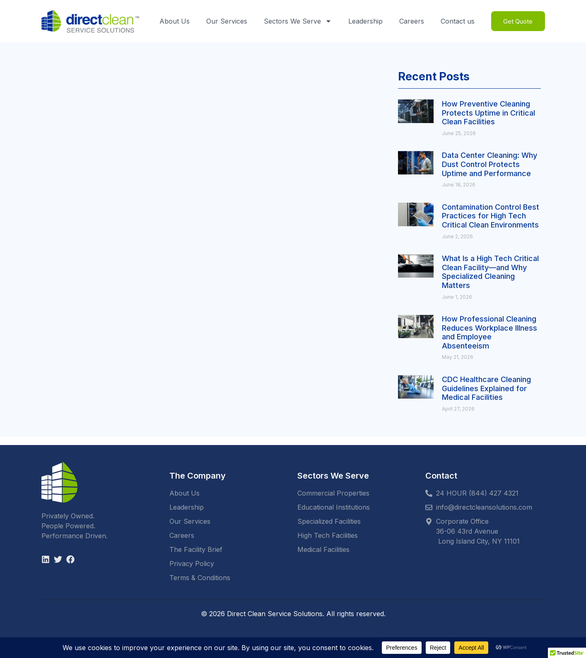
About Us (172, 21)
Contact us (456, 21)
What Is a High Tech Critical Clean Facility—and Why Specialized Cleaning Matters (490, 272)
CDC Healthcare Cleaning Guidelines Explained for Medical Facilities (486, 388)
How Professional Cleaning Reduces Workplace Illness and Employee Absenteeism (489, 332)
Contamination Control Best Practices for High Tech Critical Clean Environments (490, 216)
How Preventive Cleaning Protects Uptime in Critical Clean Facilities (488, 112)
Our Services (224, 21)
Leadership (363, 21)
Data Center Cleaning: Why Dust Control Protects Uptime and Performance (489, 164)
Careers (409, 21)
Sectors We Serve (296, 21)
